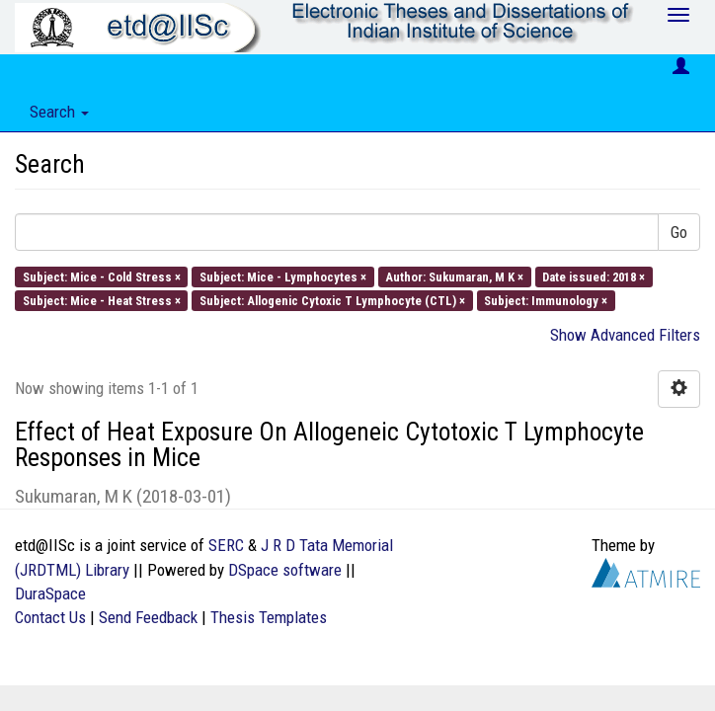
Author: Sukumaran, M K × (454, 276)
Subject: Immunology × (545, 299)
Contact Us (50, 617)
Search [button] (59, 111)
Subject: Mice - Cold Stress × (102, 276)
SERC (226, 545)
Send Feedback (148, 617)
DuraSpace (50, 593)
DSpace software (285, 570)
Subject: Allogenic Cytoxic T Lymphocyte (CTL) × (332, 299)
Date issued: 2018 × (593, 276)
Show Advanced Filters (625, 335)
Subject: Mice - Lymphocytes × (282, 276)
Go (679, 232)
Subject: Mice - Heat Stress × (102, 299)
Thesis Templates (268, 617)
